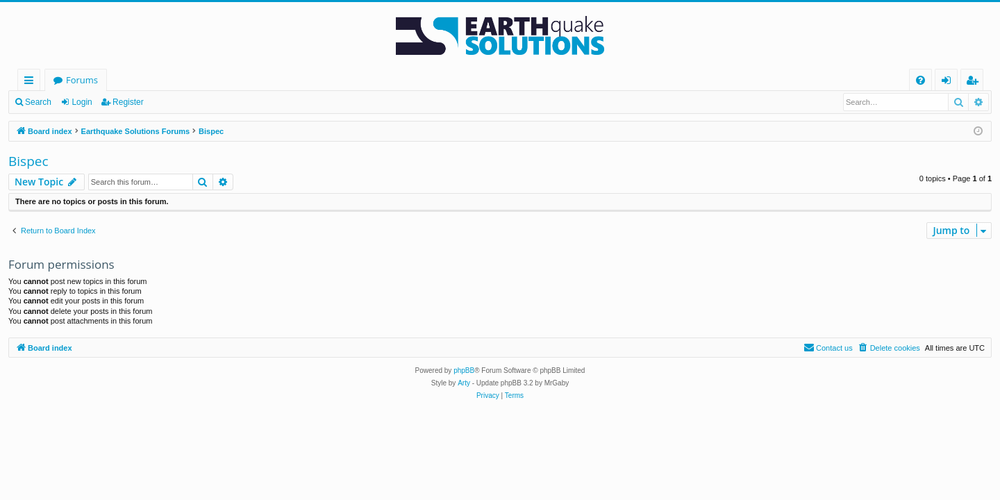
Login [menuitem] (949, 82)
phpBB (463, 370)
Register (128, 102)
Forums (82, 80)
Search (38, 102)
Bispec (28, 161)
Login (82, 102)
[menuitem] (920, 80)
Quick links (32, 82)
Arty (464, 383)
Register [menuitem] (975, 82)
